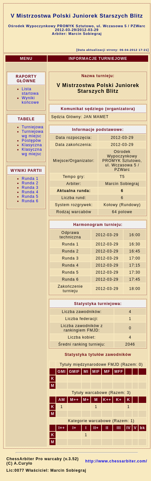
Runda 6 (30, 201)
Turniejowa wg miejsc (32, 133)
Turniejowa (32, 127)
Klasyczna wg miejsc (32, 151)
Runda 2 (30, 183)
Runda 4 (30, 192)
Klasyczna (32, 145)
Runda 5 (30, 196)
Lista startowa (30, 91)
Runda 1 (30, 178)
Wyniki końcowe (30, 100)
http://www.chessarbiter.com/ (116, 461)
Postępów (31, 140)
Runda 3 (30, 187)
